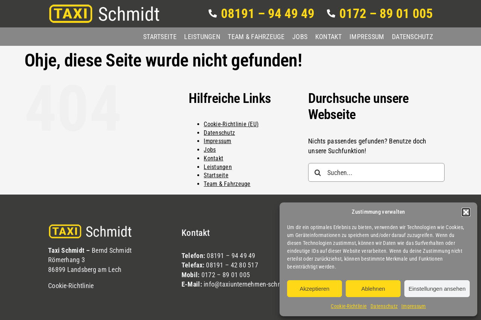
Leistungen (218, 167)
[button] (466, 212)
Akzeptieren (314, 288)
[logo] (104, 7)
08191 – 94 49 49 (231, 256)
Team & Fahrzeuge (227, 183)
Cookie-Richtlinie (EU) (231, 124)
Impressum (413, 306)
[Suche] (317, 172)
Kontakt (213, 158)
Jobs (210, 149)
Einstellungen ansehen (437, 288)
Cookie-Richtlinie (349, 306)
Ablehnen (373, 288)
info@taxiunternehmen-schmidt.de (251, 284)
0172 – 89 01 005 (225, 275)
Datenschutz (384, 306)
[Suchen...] (376, 172)
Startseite (216, 175)
